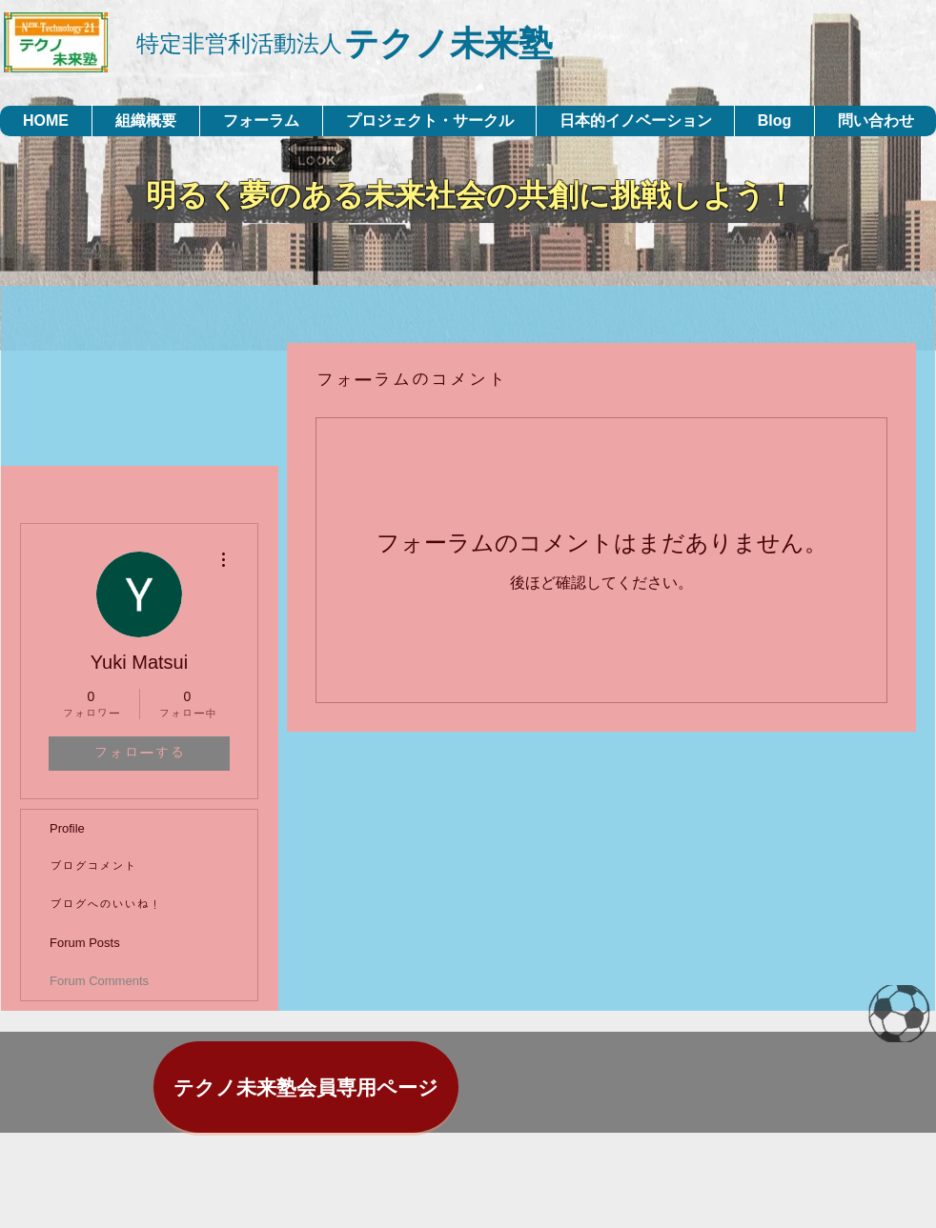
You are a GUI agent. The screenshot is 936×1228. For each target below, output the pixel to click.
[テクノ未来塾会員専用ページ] (305, 1087)
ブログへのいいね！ (105, 904)
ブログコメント (93, 866)
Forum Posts (85, 943)
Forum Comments (99, 981)
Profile (67, 828)
